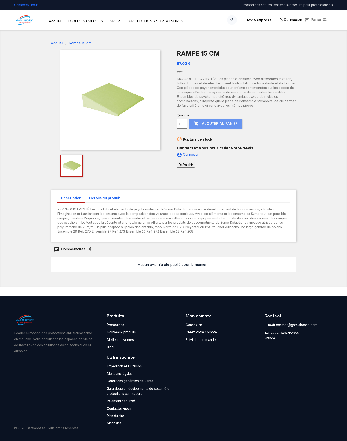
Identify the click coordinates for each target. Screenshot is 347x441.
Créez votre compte (201, 332)
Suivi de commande (201, 340)
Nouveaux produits (121, 332)
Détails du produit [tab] (105, 198)
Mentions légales (120, 374)
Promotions (115, 325)
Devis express (258, 20)
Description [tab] (71, 198)
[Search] (232, 20)
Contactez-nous (26, 5)
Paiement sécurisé (121, 401)
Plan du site (115, 416)
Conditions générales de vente (130, 381)
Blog (110, 347)
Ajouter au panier (215, 124)
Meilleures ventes (120, 340)
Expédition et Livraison (124, 366)
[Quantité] (182, 124)
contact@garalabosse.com (296, 325)
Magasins (114, 423)
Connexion (194, 325)
